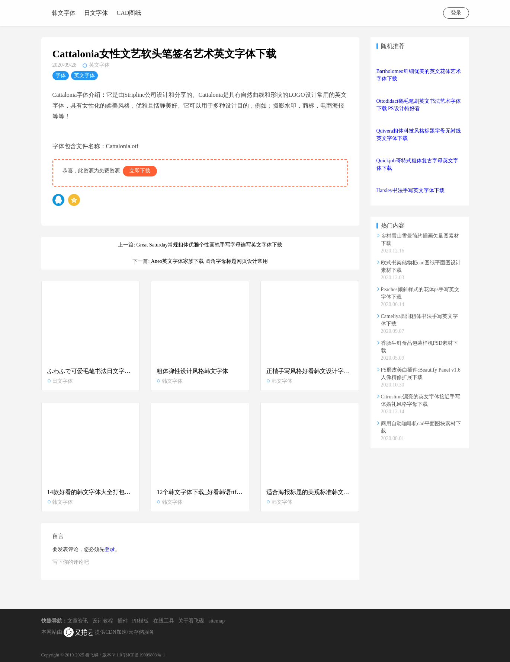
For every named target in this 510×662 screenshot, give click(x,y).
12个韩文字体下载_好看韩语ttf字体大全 (200, 492)
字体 (60, 75)
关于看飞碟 (191, 621)
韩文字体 (64, 13)
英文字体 (99, 65)
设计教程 (102, 621)
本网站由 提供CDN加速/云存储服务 (97, 632)
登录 (456, 13)
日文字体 (96, 13)
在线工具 (163, 621)
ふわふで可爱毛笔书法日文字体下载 (90, 371)
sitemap (217, 621)
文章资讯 (77, 621)
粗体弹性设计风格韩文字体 (192, 371)
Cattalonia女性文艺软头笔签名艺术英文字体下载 (164, 54)
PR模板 (140, 621)
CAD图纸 (129, 13)
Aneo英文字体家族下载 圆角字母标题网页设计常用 (209, 261)
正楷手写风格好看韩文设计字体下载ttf (309, 371)
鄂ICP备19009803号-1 (144, 655)
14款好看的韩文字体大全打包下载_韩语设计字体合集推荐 (90, 492)
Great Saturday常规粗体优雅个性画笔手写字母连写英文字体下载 (209, 245)
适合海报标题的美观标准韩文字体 (309, 492)
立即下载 (139, 171)
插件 (123, 621)
